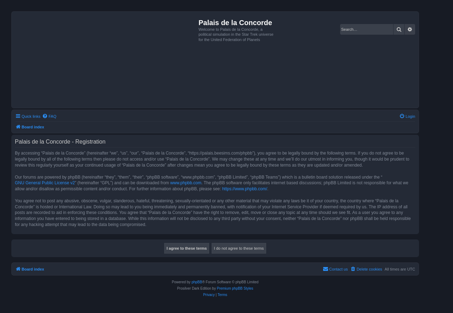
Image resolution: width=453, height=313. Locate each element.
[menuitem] (49, 116)
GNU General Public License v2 (45, 182)
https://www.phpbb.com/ (244, 188)
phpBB (196, 282)
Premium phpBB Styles (235, 288)
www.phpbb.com (185, 182)
